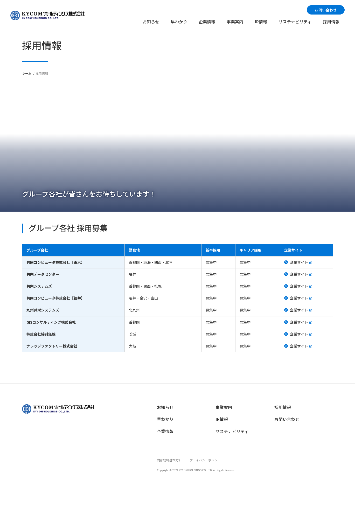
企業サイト (299, 262)
